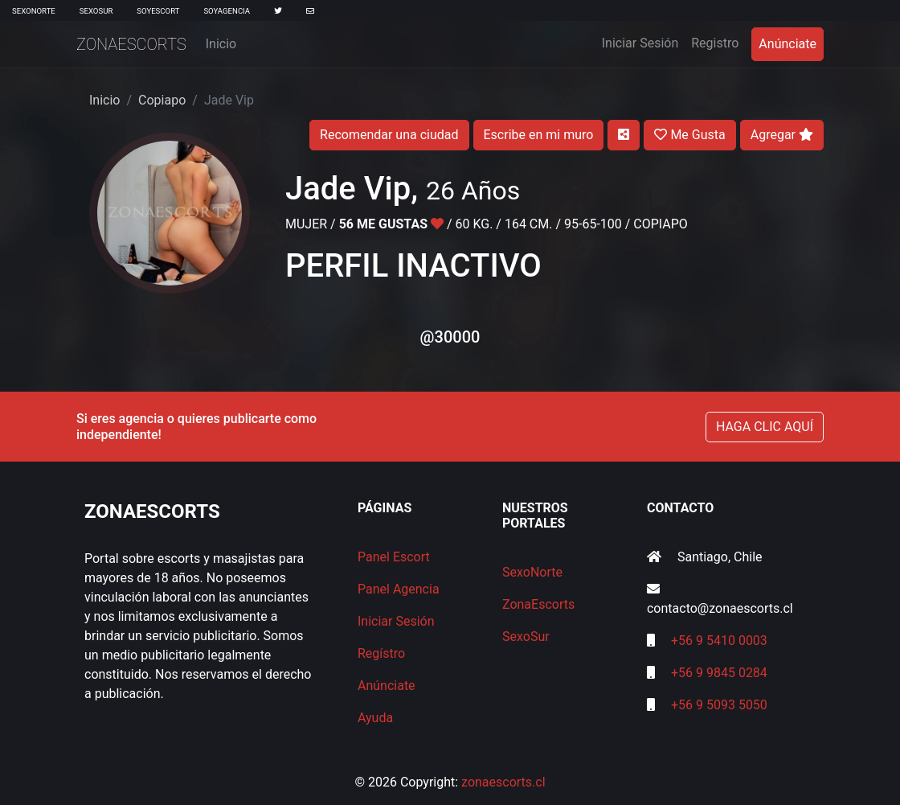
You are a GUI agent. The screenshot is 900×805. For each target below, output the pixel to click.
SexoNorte (33, 10)
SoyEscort (158, 10)
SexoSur (96, 10)
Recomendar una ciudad (389, 134)
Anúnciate (787, 43)
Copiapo (162, 100)
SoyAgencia (226, 10)
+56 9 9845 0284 (719, 672)
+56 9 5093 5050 (719, 705)
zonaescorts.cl (503, 782)
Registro (714, 43)
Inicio (221, 43)
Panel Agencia (399, 589)
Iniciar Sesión (643, 42)
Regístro (381, 653)
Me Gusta (689, 134)
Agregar (782, 134)
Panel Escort (394, 557)
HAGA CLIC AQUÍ (764, 426)
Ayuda (375, 717)
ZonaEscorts (131, 44)
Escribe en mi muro (539, 134)
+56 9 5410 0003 (719, 640)
